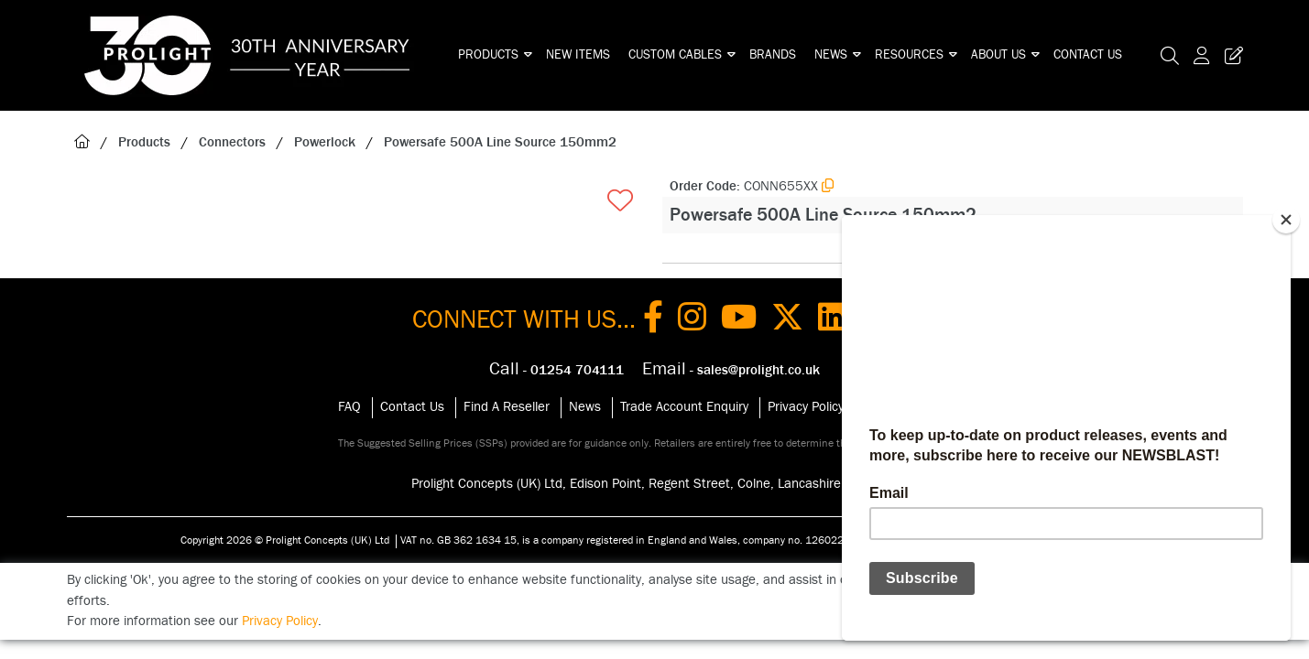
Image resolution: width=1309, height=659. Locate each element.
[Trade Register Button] (1230, 55)
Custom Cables (675, 55)
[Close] (1286, 219)
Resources (909, 55)
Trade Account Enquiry (684, 407)
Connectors (232, 142)
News (830, 55)
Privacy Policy (806, 407)
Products (488, 55)
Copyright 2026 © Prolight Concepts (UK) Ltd (284, 540)
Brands (772, 55)
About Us (998, 55)
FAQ (349, 407)
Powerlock (324, 142)
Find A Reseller (507, 407)
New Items (578, 55)
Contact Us (1087, 55)
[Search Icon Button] (1169, 55)
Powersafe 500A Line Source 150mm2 (500, 142)
